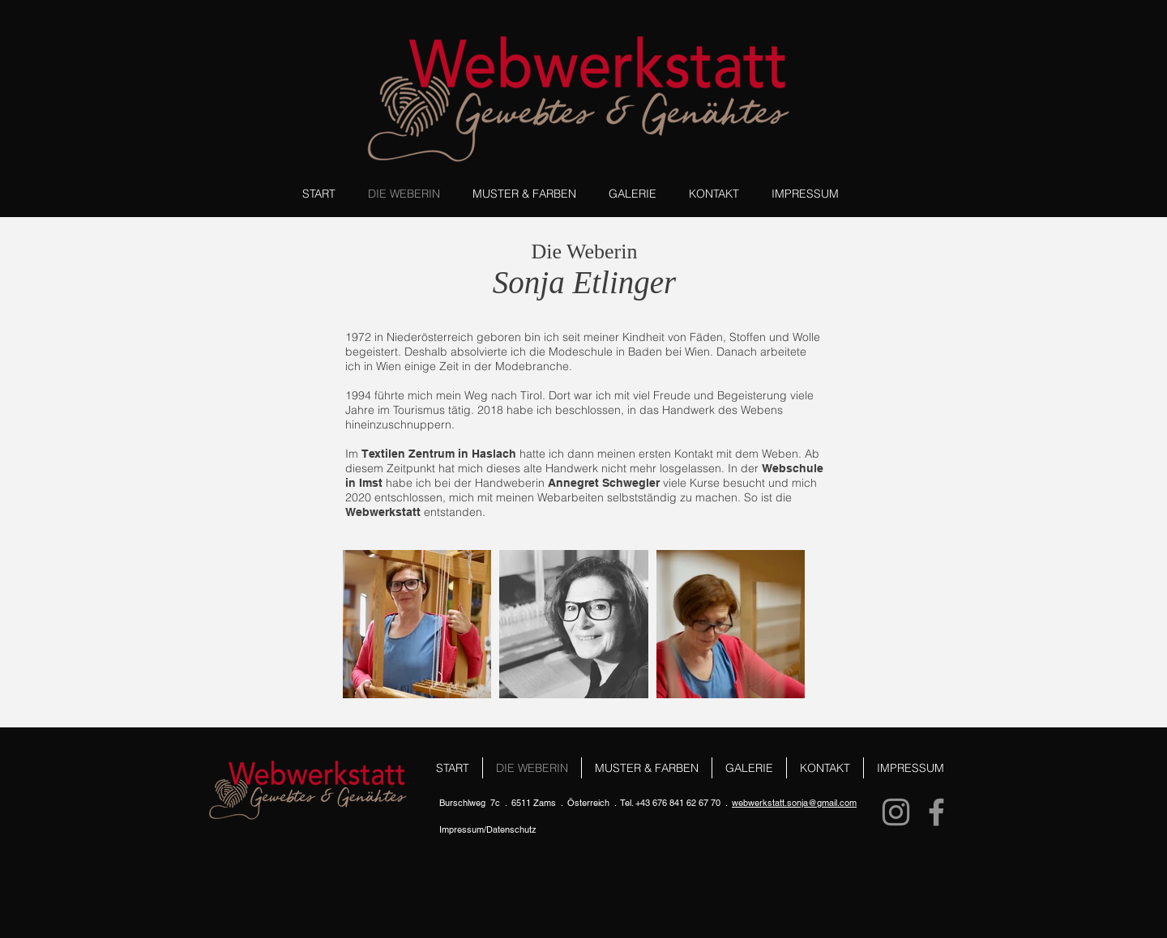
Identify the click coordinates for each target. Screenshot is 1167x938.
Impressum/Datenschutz (487, 829)
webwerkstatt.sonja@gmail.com (794, 802)
